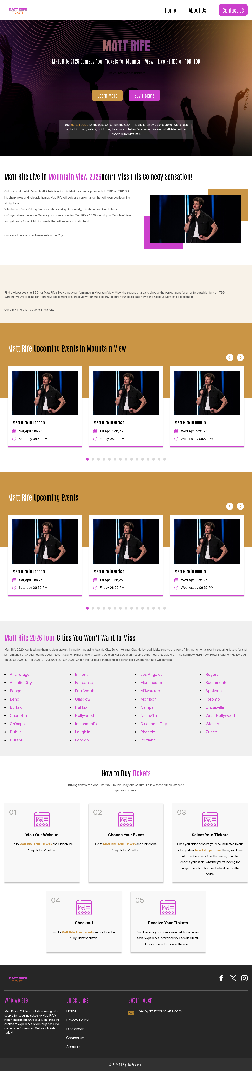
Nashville (148, 720)
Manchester (151, 687)
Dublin (16, 736)
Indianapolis (86, 728)
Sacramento (217, 687)
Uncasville (215, 712)
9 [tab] (131, 464)
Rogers (212, 679)
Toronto (213, 703)
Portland (148, 745)
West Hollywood (220, 720)
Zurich (211, 736)
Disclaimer (75, 1033)
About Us (197, 9)
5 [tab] (109, 464)
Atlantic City (21, 687)
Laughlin (82, 736)
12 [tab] (148, 464)
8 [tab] (126, 464)
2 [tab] (93, 464)
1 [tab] (87, 464)
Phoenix (147, 736)
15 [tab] (164, 464)
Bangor (16, 695)
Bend (14, 703)
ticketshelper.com (208, 854)
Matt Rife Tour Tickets (35, 849)
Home (170, 9)
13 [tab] (153, 464)
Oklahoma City (153, 728)
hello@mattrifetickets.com (160, 1016)
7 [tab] (120, 464)
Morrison (148, 703)
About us (73, 1051)
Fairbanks (84, 687)
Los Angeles (151, 679)
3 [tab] (98, 464)
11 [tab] (142, 464)
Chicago (17, 728)
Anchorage (20, 679)
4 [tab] (104, 464)
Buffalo (16, 712)
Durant (16, 745)
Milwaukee (150, 695)
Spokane (214, 695)
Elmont (81, 679)
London (82, 745)
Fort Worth (84, 695)
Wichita (212, 728)
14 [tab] (159, 464)
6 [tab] (115, 464)
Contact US (233, 10)
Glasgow (82, 703)
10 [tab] (137, 464)
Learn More (107, 100)
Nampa (147, 712)
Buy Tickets (144, 100)
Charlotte (18, 720)
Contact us (75, 1042)
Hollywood (84, 720)
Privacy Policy (77, 1025)
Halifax (81, 712)
